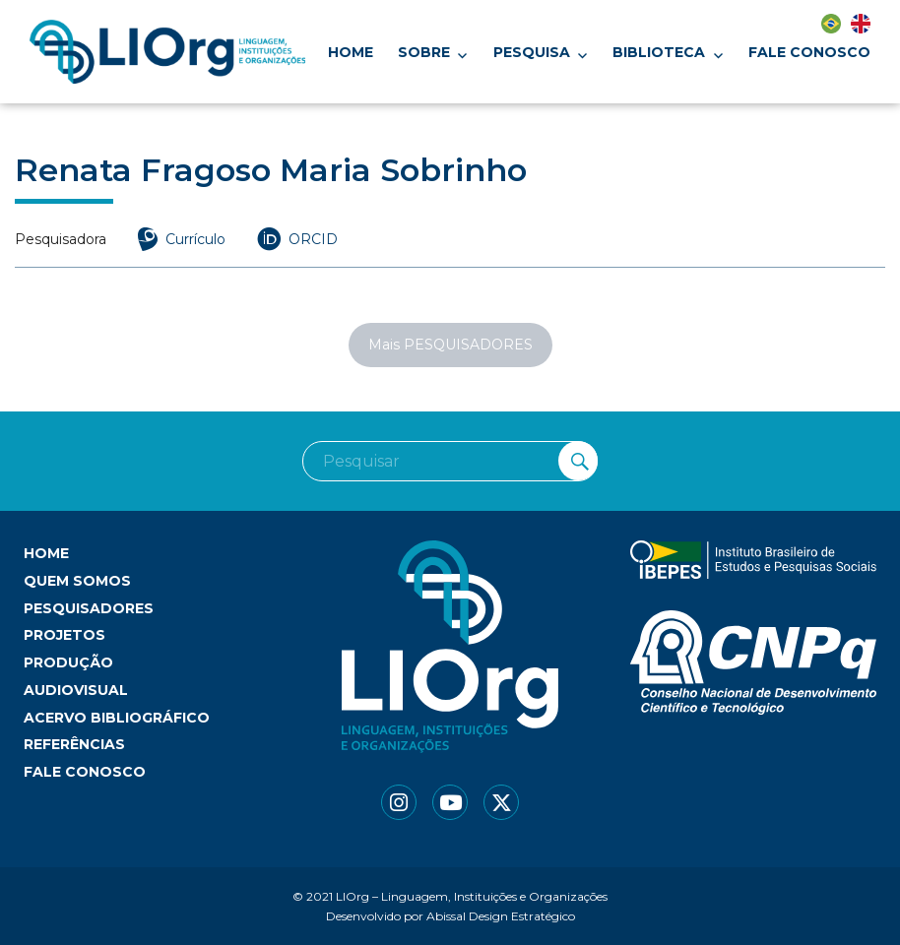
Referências (74, 744)
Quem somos (77, 581)
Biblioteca (658, 52)
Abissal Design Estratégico (500, 916)
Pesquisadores (89, 608)
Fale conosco (809, 52)
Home (350, 52)
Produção (68, 662)
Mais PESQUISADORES (450, 344)
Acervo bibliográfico (117, 717)
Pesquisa (531, 52)
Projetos (64, 635)
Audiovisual (76, 690)
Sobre (424, 52)
